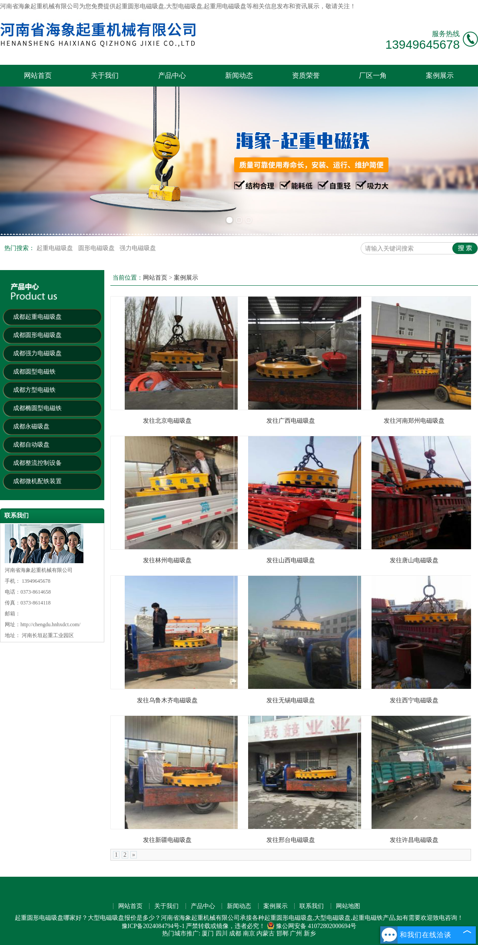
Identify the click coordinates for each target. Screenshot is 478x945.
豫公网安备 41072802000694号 (312, 926)
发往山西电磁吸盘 (290, 560)
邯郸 (282, 933)
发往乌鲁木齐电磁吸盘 (167, 700)
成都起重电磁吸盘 (37, 317)
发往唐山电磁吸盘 (414, 560)
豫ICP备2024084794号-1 (153, 926)
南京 (249, 933)
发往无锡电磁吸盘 (290, 700)
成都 (235, 933)
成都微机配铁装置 (37, 481)
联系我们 (311, 906)
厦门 (208, 933)
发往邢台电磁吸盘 (290, 840)
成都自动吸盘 (31, 444)
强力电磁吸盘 (138, 248)
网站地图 (348, 906)
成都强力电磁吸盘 (37, 353)
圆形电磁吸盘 (97, 248)
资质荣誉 (306, 75)
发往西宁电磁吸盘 (414, 700)
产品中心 (172, 75)
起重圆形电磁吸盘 (140, 6)
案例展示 (440, 75)
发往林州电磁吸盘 (167, 560)
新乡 (310, 933)
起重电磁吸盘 (56, 248)
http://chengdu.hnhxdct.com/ (50, 624)
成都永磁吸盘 (31, 426)
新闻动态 (239, 75)
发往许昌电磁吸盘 (414, 840)
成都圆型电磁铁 (34, 371)
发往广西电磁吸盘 (290, 420)
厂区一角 (373, 75)
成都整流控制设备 (37, 463)
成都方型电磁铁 (34, 390)
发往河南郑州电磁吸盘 (414, 420)
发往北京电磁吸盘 (167, 420)
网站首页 (38, 75)
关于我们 (105, 75)
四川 (222, 933)
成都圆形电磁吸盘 (37, 335)
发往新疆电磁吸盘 (167, 840)
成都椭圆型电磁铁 (37, 408)
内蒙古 (265, 933)
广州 (296, 933)
